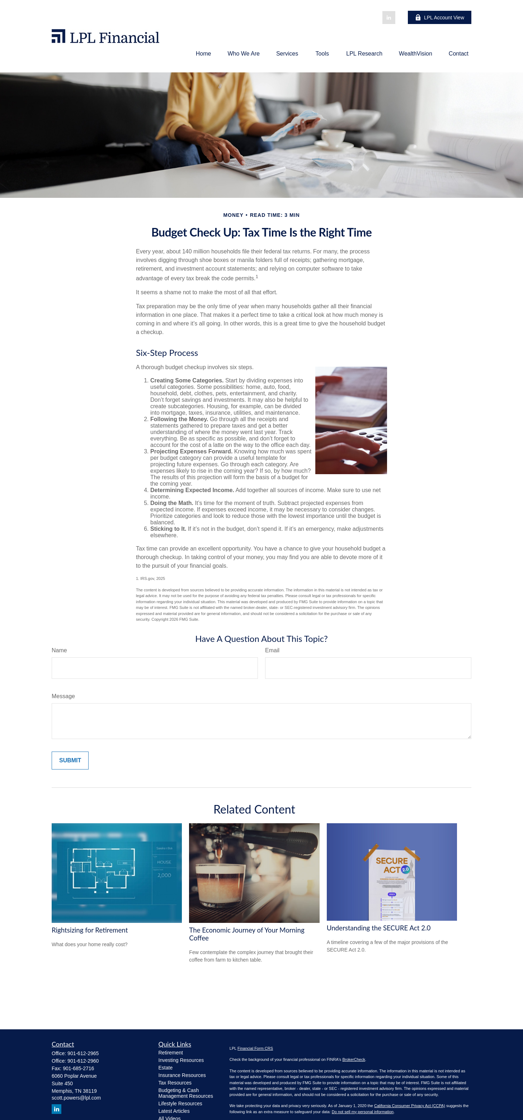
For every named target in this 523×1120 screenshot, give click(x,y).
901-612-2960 (83, 1061)
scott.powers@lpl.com (76, 1098)
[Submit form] (70, 760)
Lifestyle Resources (180, 1103)
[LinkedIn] (388, 17)
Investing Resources (181, 1060)
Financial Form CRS (255, 1048)
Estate (166, 1068)
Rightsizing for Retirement (90, 930)
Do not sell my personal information (363, 1112)
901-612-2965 (83, 1053)
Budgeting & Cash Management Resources (186, 1093)
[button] (203, 53)
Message (63, 696)
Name (59, 650)
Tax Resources (175, 1083)
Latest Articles (174, 1111)
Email (272, 650)
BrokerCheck (353, 1059)
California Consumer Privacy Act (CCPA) (409, 1106)
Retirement (171, 1052)
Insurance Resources (182, 1075)
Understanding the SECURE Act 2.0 (379, 928)
